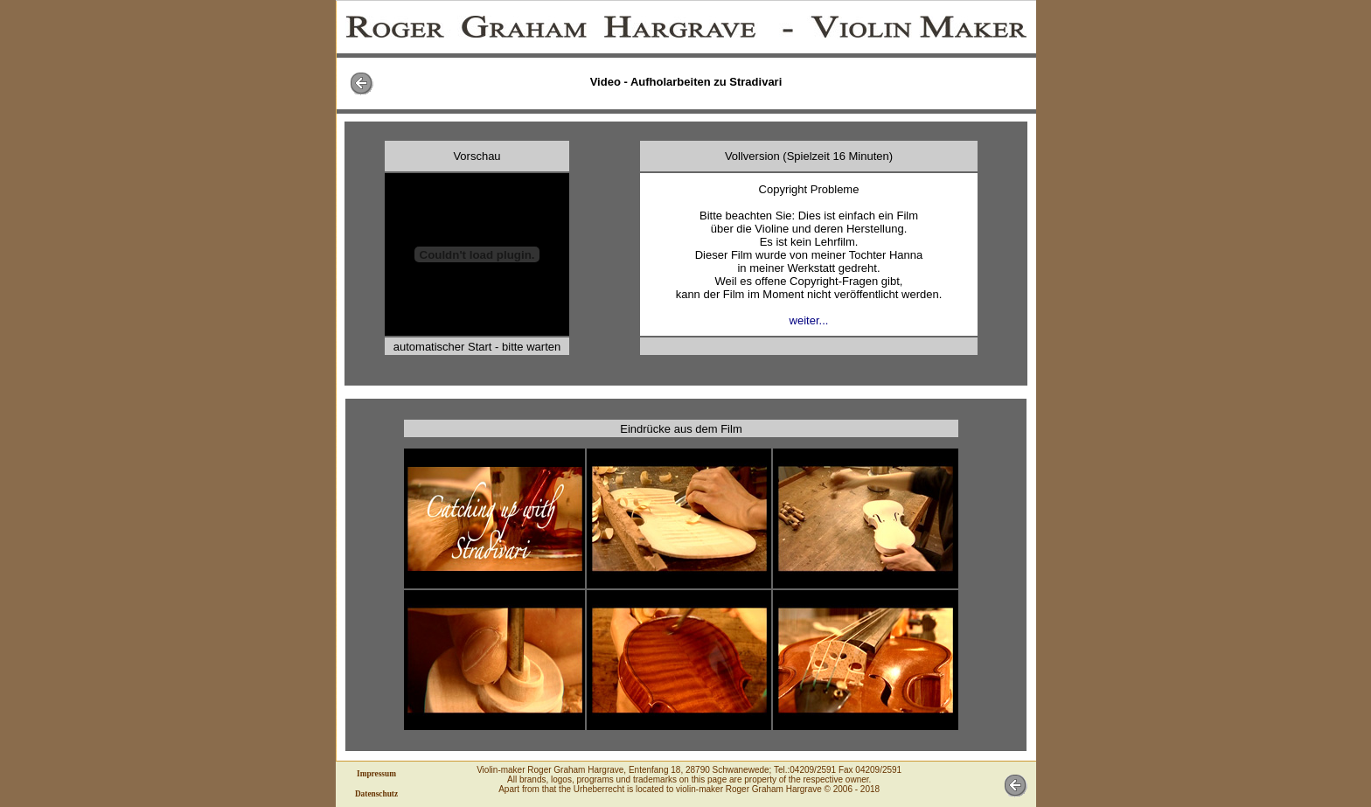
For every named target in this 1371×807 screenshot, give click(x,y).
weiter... (809, 320)
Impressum (376, 773)
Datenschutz (376, 794)
